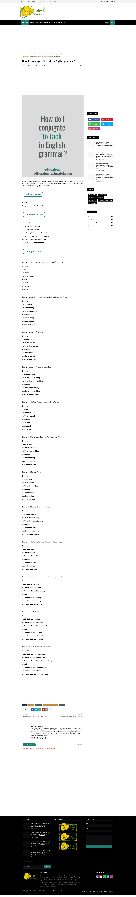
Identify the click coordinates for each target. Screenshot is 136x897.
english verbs (33, 56)
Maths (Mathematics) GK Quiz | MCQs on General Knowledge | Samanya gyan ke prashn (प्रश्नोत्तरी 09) (104, 144)
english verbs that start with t (45, 56)
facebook (95, 119)
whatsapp (95, 124)
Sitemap (110, 893)
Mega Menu (33, 22)
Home (26, 22)
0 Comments (79, 746)
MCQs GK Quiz (60, 22)
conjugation (26, 56)
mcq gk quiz (93, 200)
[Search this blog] (33, 868)
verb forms (29, 54)
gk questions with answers (97, 197)
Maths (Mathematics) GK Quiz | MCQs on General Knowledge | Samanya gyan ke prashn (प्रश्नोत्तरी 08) (104, 166)
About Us (39, 2)
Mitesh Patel (36, 728)
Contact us (46, 2)
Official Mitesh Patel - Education (44, 893)
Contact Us (95, 893)
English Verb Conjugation (47, 22)
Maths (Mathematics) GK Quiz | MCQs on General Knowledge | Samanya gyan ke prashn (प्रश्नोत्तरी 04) (104, 177)
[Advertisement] (86, 9)
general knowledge (101, 223)
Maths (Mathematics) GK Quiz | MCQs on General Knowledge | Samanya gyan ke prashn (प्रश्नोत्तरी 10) (104, 155)
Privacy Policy (53, 2)
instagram (96, 128)
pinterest (108, 119)
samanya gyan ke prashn (106, 200)
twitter (108, 124)
